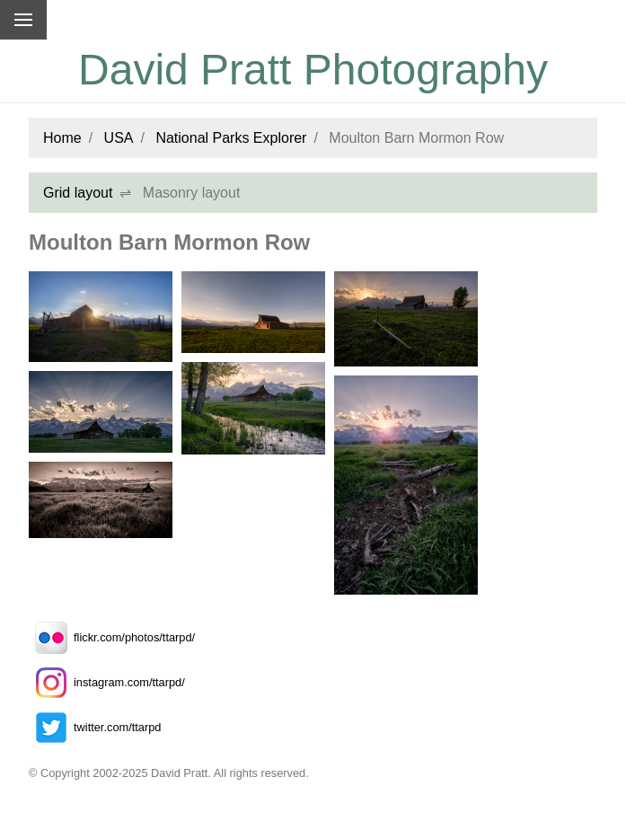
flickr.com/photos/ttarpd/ (112, 637)
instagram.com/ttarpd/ (107, 682)
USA (119, 138)
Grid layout (77, 192)
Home (62, 138)
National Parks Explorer (230, 138)
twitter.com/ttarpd (95, 727)
